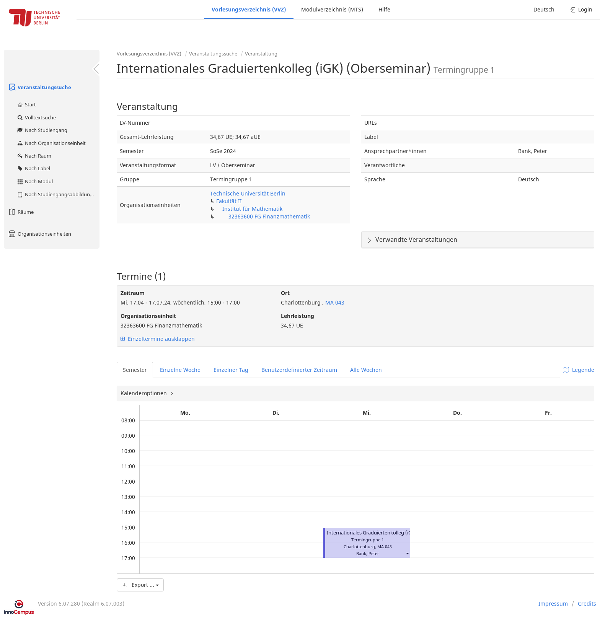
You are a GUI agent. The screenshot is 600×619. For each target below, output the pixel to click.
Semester (135, 369)
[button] (407, 553)
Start (26, 104)
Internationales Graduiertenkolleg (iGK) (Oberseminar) (389, 532)
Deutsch (543, 9)
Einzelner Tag (231, 369)
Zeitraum (133, 292)
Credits (587, 603)
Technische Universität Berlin (247, 193)
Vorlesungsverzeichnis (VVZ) (249, 9)
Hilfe (384, 9)
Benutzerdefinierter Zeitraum (299, 369)
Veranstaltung (261, 53)
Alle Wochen (366, 369)
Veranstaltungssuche (39, 87)
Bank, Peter (367, 553)
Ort (285, 292)
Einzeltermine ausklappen (158, 338)
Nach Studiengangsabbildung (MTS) (57, 194)
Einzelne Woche (180, 369)
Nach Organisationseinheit (51, 143)
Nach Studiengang (41, 130)
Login (581, 9)
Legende (578, 369)
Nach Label (33, 168)
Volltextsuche (36, 117)
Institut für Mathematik (252, 208)
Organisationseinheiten (39, 233)
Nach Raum (33, 155)
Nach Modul (34, 181)
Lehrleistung (297, 315)
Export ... (140, 584)
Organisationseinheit (148, 315)
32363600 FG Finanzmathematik (269, 216)
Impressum (553, 603)
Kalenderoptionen (144, 393)
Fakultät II (229, 201)
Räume (21, 212)
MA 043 (334, 302)
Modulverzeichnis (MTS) (332, 9)
